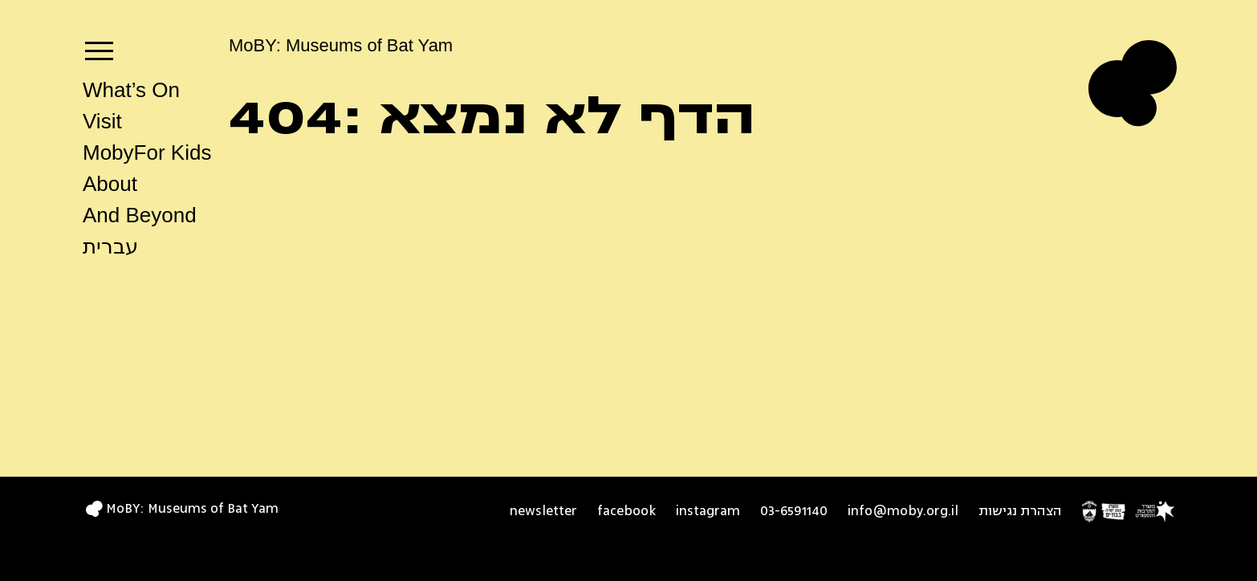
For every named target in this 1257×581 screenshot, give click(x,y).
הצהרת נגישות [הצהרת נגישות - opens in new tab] (1020, 511)
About (110, 183)
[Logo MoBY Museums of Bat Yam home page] (1132, 83)
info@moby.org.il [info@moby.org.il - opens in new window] (903, 511)
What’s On (131, 89)
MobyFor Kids (147, 152)
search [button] (91, 279)
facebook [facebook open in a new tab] (626, 511)
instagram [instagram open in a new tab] (708, 511)
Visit (102, 121)
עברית (110, 246)
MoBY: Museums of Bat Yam (341, 45)
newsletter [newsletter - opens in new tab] (543, 511)
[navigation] (99, 47)
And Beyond (140, 215)
